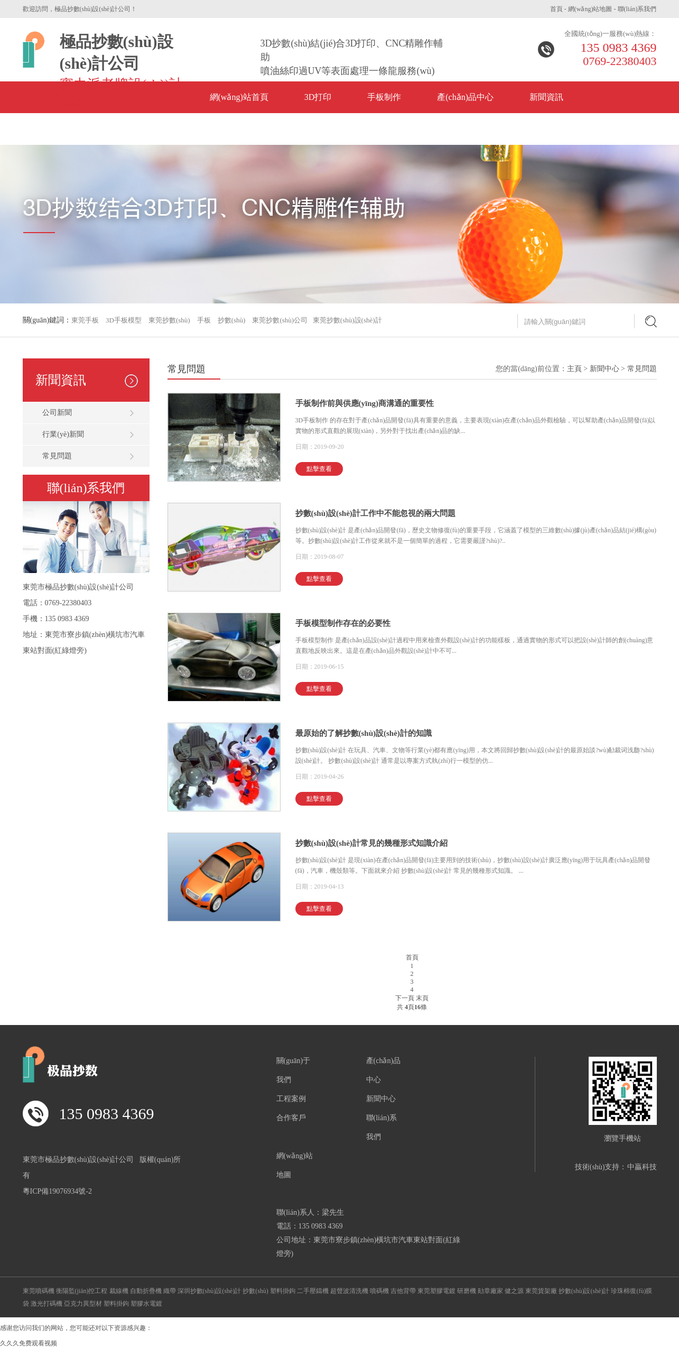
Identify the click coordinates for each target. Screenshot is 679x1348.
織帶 (169, 1291)
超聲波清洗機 (349, 1291)
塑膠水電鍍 (146, 1303)
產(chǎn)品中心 (465, 97)
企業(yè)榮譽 (64, 128)
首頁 (556, 9)
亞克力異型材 (83, 1303)
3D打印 (318, 97)
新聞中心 (604, 369)
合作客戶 (291, 1118)
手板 (204, 320)
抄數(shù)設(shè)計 (584, 1291)
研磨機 (466, 1291)
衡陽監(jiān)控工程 (82, 1291)
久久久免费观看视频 (28, 1343)
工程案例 (291, 1099)
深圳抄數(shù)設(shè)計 (209, 1291)
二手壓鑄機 (313, 1291)
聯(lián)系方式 (332, 128)
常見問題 (57, 456)
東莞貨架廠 (541, 1291)
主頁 (574, 369)
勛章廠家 (490, 1291)
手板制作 (384, 97)
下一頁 (404, 998)
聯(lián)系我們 (637, 9)
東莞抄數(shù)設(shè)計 (347, 320)
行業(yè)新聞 (63, 434)
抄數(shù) (232, 320)
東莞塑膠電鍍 (436, 1291)
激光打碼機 (46, 1303)
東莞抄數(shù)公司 (280, 320)
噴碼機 (379, 1291)
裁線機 (118, 1291)
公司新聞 (57, 413)
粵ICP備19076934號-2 (57, 1191)
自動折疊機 (146, 1291)
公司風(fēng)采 (151, 128)
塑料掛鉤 (282, 1291)
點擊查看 (319, 469)
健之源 (514, 1291)
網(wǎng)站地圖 (590, 9)
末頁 (422, 998)
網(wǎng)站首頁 (239, 97)
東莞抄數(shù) (169, 320)
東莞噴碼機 (38, 1291)
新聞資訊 (546, 97)
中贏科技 (642, 1167)
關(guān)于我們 (242, 128)
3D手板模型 (124, 320)
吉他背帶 (403, 1291)
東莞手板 (85, 320)
